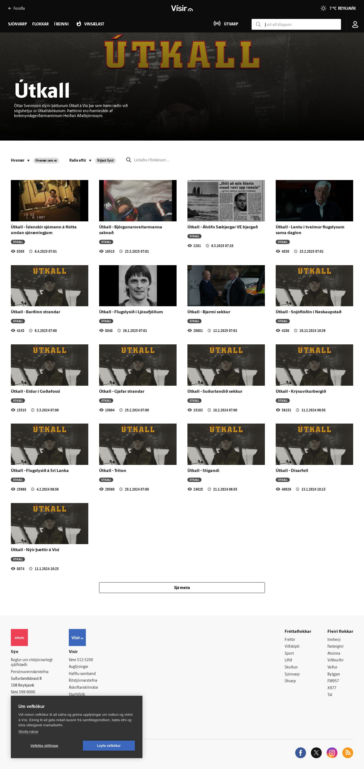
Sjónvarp (292, 675)
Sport (289, 654)
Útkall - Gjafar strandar (121, 392)
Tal (329, 695)
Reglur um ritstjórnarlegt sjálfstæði (32, 662)
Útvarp (290, 681)
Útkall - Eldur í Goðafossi (35, 392)
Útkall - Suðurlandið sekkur (214, 392)
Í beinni (61, 24)
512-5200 (85, 660)
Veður (332, 667)
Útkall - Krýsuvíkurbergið (301, 392)
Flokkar (40, 24)
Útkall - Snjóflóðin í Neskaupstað (309, 312)
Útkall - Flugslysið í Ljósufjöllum (131, 312)
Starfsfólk (77, 695)
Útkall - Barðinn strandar (35, 312)
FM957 (333, 681)
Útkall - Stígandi (203, 471)
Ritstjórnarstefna (83, 681)
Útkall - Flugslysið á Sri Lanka (40, 471)
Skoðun (291, 667)
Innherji (334, 640)
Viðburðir (335, 660)
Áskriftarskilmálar (83, 688)
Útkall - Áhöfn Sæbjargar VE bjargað (222, 227)
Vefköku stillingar (44, 746)
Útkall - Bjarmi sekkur (208, 312)
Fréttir (290, 640)
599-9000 (27, 692)
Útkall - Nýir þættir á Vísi (35, 550)
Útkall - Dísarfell (292, 471)
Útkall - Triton (112, 471)
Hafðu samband (82, 674)
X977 (331, 688)
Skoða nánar (28, 732)
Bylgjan (333, 675)
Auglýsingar (78, 667)
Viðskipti (292, 647)
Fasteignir (335, 647)
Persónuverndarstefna (29, 672)
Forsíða (16, 8)
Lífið (288, 660)
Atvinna (333, 654)
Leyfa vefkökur (109, 746)
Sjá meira (182, 588)
